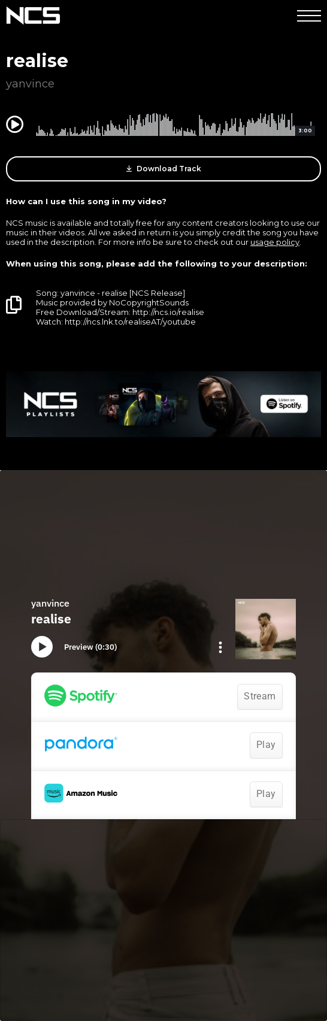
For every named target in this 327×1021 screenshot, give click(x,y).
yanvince (30, 83)
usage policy (274, 242)
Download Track (163, 168)
